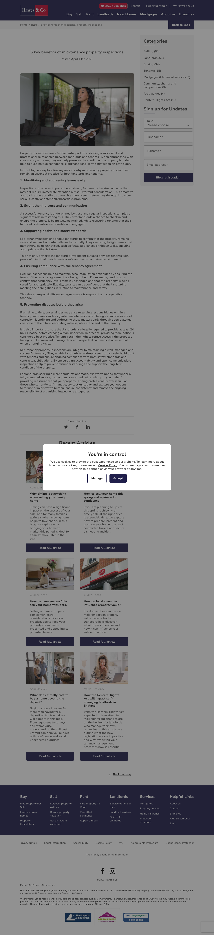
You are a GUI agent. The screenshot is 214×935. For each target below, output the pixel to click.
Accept (118, 478)
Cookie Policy (107, 465)
